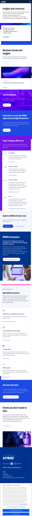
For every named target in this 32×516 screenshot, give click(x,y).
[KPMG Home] (3, 1)
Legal (4, 471)
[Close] (29, 485)
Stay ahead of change (13, 175)
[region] (16, 499)
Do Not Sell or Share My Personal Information (13, 477)
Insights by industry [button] (20, 226)
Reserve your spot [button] (7, 425)
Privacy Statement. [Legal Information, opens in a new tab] (23, 504)
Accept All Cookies (16, 513)
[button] (30, 1)
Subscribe (17, 463)
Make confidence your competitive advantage (18, 208)
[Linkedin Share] (12, 464)
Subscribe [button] (6, 130)
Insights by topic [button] (7, 226)
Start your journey (6, 377)
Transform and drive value (14, 191)
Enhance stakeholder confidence (9, 321)
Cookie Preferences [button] (7, 476)
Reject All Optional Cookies (16, 510)
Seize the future (12, 161)
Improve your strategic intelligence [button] (11, 259)
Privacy (4, 473)
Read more (6, 37)
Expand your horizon (7, 340)
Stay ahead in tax (6, 358)
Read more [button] (6, 105)
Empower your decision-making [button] (10, 396)
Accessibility (6, 474)
